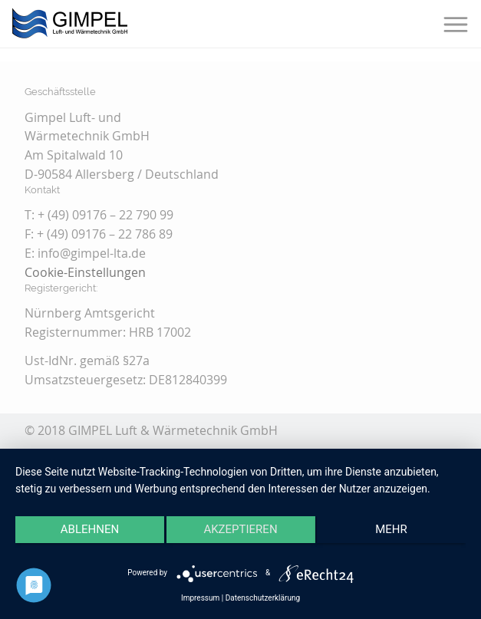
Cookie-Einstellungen (85, 272)
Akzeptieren (240, 529)
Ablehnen (90, 529)
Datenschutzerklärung (263, 598)
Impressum (200, 598)
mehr (391, 529)
